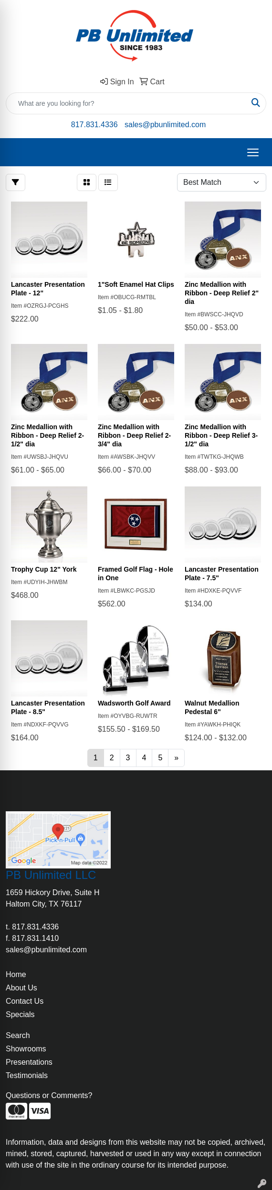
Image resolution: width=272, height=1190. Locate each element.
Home (16, 974)
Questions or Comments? (49, 1095)
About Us (21, 988)
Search (18, 1035)
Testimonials (27, 1075)
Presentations (29, 1062)
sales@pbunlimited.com (165, 125)
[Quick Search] (126, 103)
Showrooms (26, 1049)
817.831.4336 (94, 125)
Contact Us (24, 1001)
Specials (20, 1014)
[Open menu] (252, 152)
